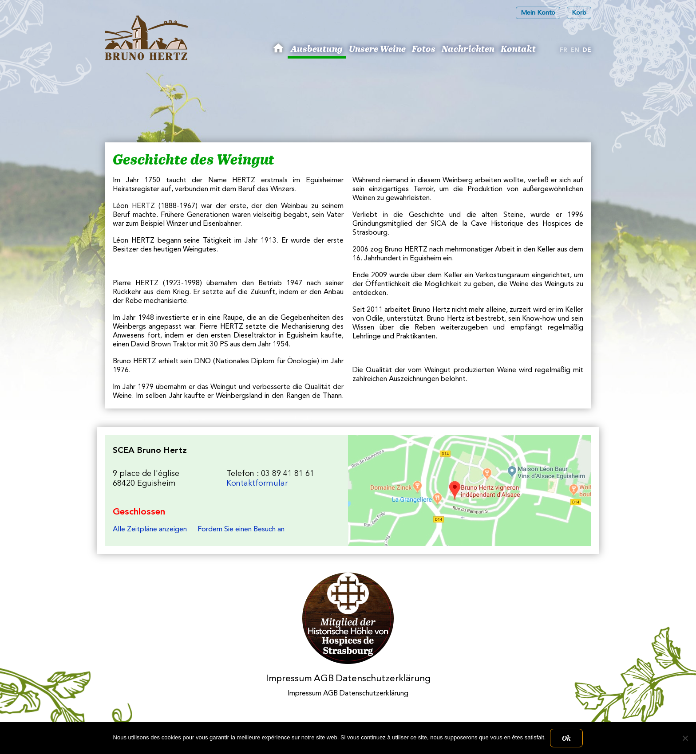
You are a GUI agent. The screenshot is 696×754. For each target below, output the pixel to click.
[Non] (684, 738)
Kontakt (518, 48)
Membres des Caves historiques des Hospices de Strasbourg (348, 618)
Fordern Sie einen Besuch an (241, 529)
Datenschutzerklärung (383, 678)
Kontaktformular (257, 483)
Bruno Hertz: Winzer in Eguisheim (279, 51)
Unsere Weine (377, 48)
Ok (566, 738)
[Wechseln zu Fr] (563, 51)
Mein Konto (538, 13)
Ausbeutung (317, 48)
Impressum (289, 678)
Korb (579, 13)
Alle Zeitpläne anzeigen (150, 529)
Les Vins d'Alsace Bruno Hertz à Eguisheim (146, 38)
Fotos (423, 48)
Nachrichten (468, 48)
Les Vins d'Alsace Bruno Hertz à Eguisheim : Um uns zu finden (469, 490)
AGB (324, 678)
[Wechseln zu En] (574, 51)
